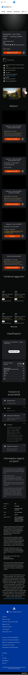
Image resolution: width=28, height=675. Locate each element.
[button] (10, 75)
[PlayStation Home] (14, 2)
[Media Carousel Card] (12, 93)
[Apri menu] (1, 2)
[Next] (26, 93)
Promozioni (17, 11)
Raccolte (9, 11)
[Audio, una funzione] (14, 409)
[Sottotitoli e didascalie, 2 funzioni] (14, 417)
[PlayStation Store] (7, 7)
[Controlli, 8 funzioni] (14, 432)
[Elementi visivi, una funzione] (14, 401)
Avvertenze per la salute (9, 558)
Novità (3, 11)
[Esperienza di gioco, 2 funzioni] (14, 448)
